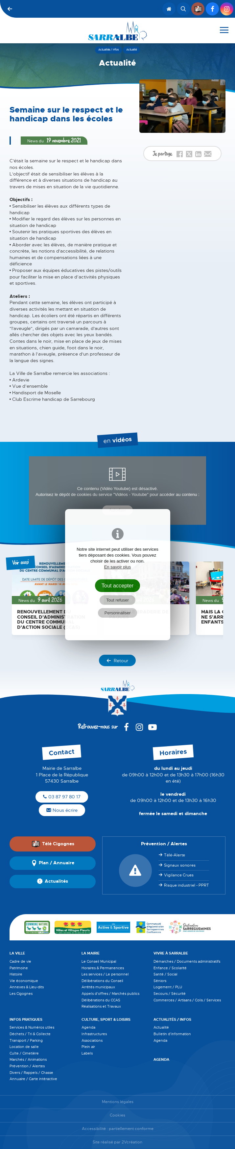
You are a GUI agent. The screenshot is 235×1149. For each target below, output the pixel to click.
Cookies (117, 1115)
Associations (92, 1040)
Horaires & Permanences (103, 968)
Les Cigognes (21, 993)
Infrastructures (94, 1034)
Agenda (88, 1027)
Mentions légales (117, 1101)
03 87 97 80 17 (62, 797)
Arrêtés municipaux (98, 987)
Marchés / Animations (28, 1059)
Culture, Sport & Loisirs (106, 1019)
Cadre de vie (20, 961)
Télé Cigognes (53, 844)
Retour (117, 661)
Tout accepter (118, 585)
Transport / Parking (26, 1040)
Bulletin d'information (172, 1034)
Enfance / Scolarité (170, 968)
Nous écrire (62, 810)
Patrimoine (19, 968)
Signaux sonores (180, 865)
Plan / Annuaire (52, 863)
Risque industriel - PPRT (186, 885)
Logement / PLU (167, 987)
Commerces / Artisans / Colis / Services (187, 1000)
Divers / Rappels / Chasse (31, 1072)
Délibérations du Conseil (102, 980)
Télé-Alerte (174, 855)
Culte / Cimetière (24, 1053)
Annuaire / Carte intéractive (33, 1079)
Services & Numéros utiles (32, 1027)
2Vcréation (132, 1142)
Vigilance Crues (179, 875)
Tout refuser (117, 600)
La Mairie (91, 953)
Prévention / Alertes (27, 1066)
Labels (87, 1053)
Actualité (161, 1027)
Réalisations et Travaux (101, 1006)
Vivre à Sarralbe (170, 953)
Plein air (88, 1046)
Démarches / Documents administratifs (186, 961)
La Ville (17, 953)
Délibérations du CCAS (101, 1000)
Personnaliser (118, 612)
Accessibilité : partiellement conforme (117, 1128)
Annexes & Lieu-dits (27, 987)
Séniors (159, 980)
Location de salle (24, 1046)
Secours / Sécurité (169, 993)
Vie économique (24, 980)
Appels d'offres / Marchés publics (110, 993)
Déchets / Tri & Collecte (30, 1034)
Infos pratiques (26, 1019)
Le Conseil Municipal (99, 961)
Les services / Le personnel (105, 974)
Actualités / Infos (172, 1019)
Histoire (16, 974)
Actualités (52, 881)
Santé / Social (165, 974)
